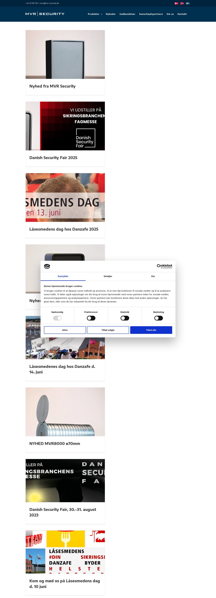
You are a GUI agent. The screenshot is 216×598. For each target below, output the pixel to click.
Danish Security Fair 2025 (53, 157)
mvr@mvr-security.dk (49, 3)
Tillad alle (151, 330)
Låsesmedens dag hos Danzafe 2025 (63, 229)
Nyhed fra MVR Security (52, 86)
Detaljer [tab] (108, 276)
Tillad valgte (108, 330)
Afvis (65, 330)
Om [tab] (153, 276)
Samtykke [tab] (63, 276)
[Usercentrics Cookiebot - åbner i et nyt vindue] (159, 266)
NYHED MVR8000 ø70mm (54, 443)
